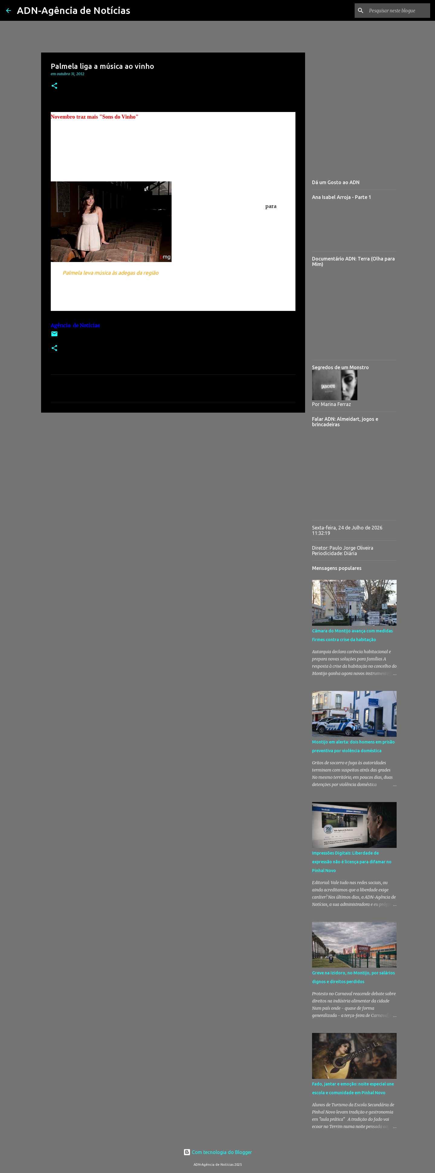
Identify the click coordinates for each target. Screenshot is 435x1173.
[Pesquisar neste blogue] (398, 10)
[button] (54, 86)
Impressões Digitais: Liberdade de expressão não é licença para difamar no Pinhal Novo (352, 862)
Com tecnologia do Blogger (217, 1152)
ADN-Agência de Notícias (73, 10)
